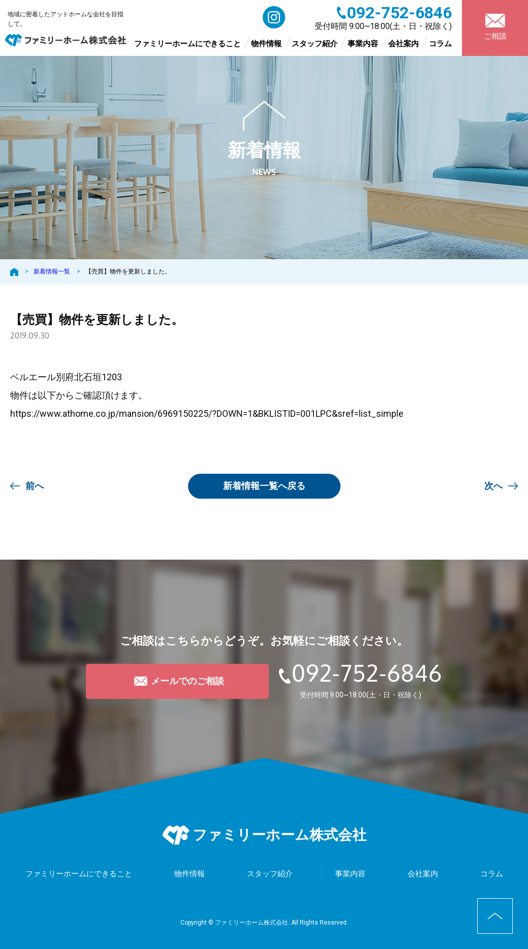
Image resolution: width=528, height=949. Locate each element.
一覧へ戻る (264, 485)
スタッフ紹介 (314, 43)
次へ (493, 485)
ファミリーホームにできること (187, 43)
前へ (34, 485)
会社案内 (403, 43)
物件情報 (266, 43)
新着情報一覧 (52, 271)
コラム (440, 43)
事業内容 (363, 43)
